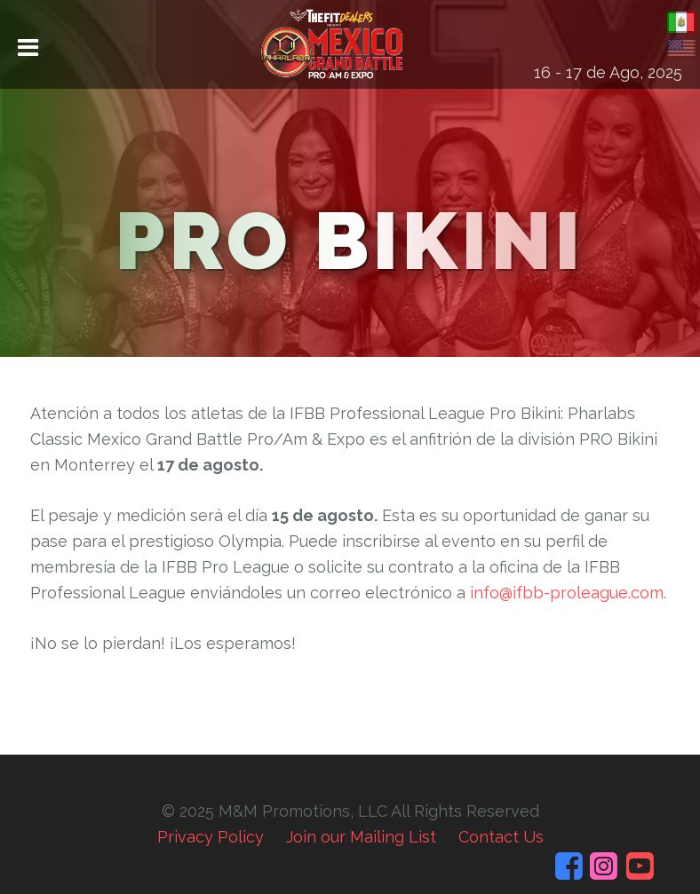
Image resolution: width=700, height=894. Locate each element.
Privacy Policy (210, 836)
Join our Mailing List (361, 836)
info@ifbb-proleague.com (567, 592)
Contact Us (501, 836)
